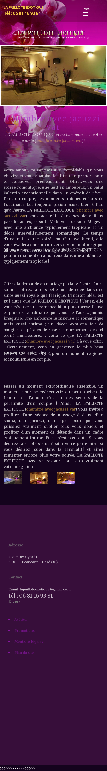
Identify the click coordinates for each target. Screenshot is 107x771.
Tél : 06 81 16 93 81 (22, 13)
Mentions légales (28, 645)
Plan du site (24, 656)
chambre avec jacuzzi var (50, 435)
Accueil (20, 623)
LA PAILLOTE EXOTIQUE (24, 7)
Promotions (24, 634)
